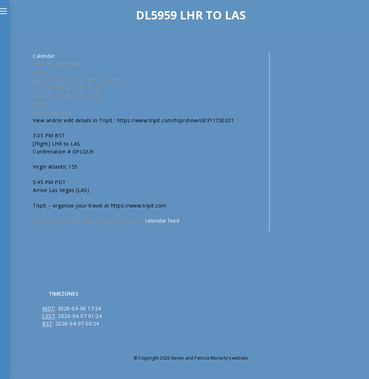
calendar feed (162, 220)
